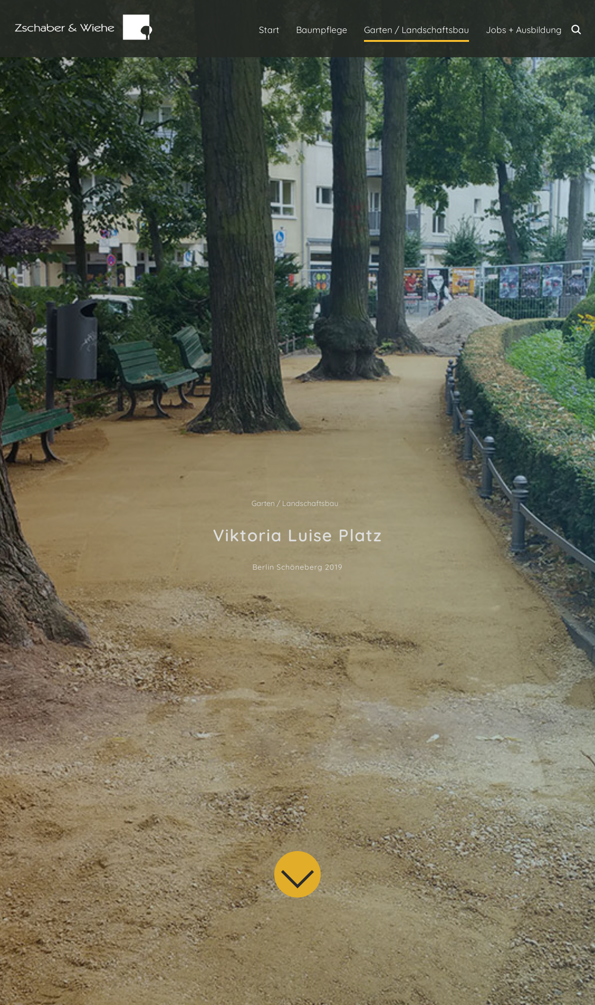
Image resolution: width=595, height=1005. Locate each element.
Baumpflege (321, 29)
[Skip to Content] (299, 876)
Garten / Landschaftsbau (416, 29)
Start (269, 29)
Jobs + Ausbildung (524, 29)
